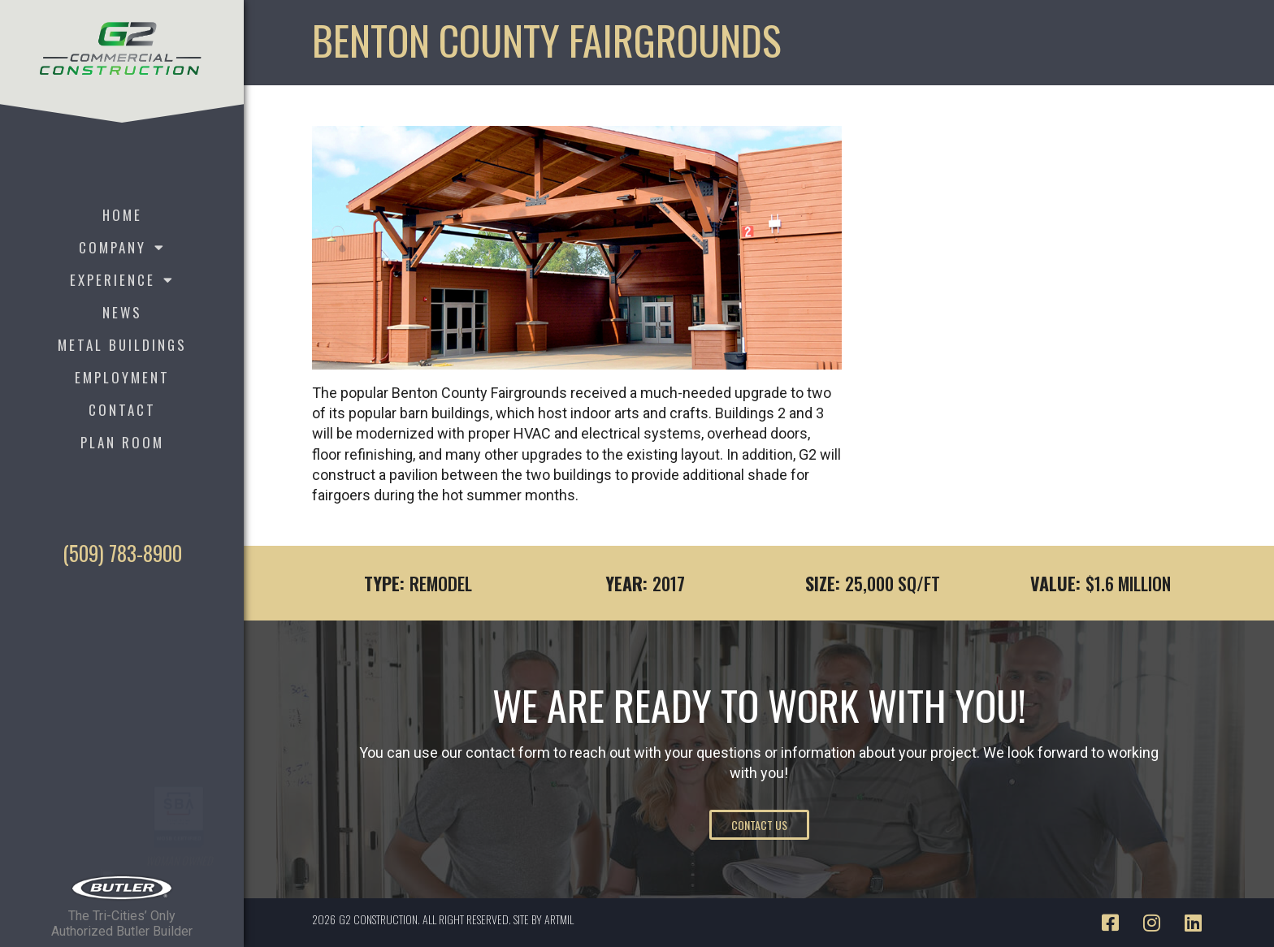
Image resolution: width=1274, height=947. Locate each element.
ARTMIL (559, 919)
